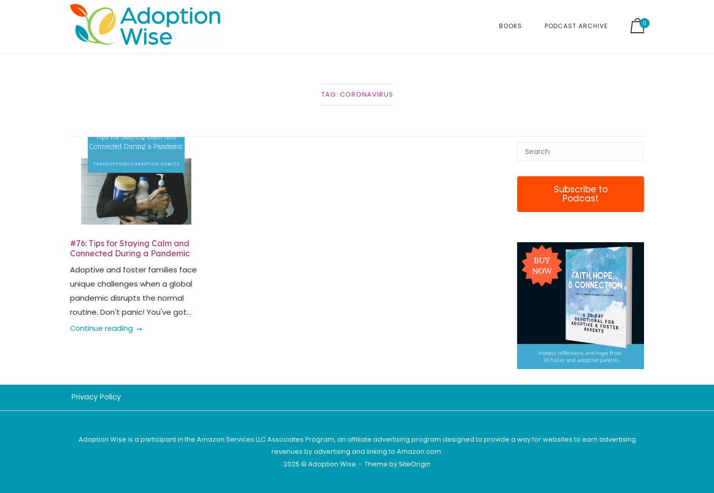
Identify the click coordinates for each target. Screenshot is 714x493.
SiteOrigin (415, 464)
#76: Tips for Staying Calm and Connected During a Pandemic (130, 248)
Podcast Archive (576, 26)
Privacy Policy (96, 396)
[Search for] (580, 151)
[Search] (632, 147)
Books (510, 26)
